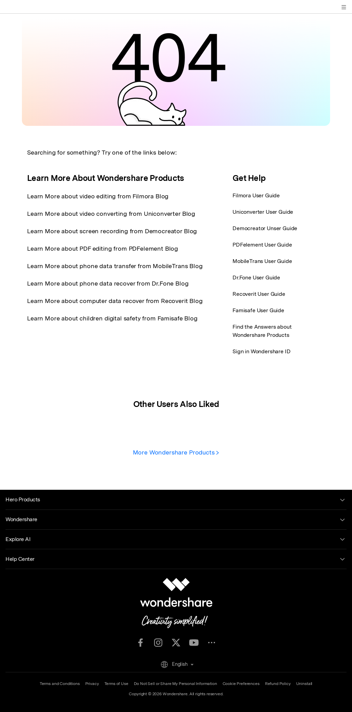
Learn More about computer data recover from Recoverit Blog (115, 300)
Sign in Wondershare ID (261, 351)
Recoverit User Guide (258, 294)
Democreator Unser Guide (264, 228)
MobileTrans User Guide (262, 261)
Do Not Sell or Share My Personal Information (175, 683)
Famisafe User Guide (258, 310)
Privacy (92, 683)
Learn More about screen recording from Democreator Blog (112, 231)
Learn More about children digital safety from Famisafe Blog (112, 318)
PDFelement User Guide (262, 244)
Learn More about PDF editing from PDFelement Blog (102, 248)
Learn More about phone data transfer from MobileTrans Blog (115, 265)
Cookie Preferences (241, 683)
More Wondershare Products (176, 452)
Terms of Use (116, 683)
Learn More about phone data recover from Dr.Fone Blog (108, 283)
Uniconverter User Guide (262, 212)
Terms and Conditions (60, 683)
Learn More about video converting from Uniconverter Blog (111, 213)
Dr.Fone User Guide (256, 277)
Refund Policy (278, 683)
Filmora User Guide (256, 195)
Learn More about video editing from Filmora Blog (97, 196)
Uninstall (304, 683)
